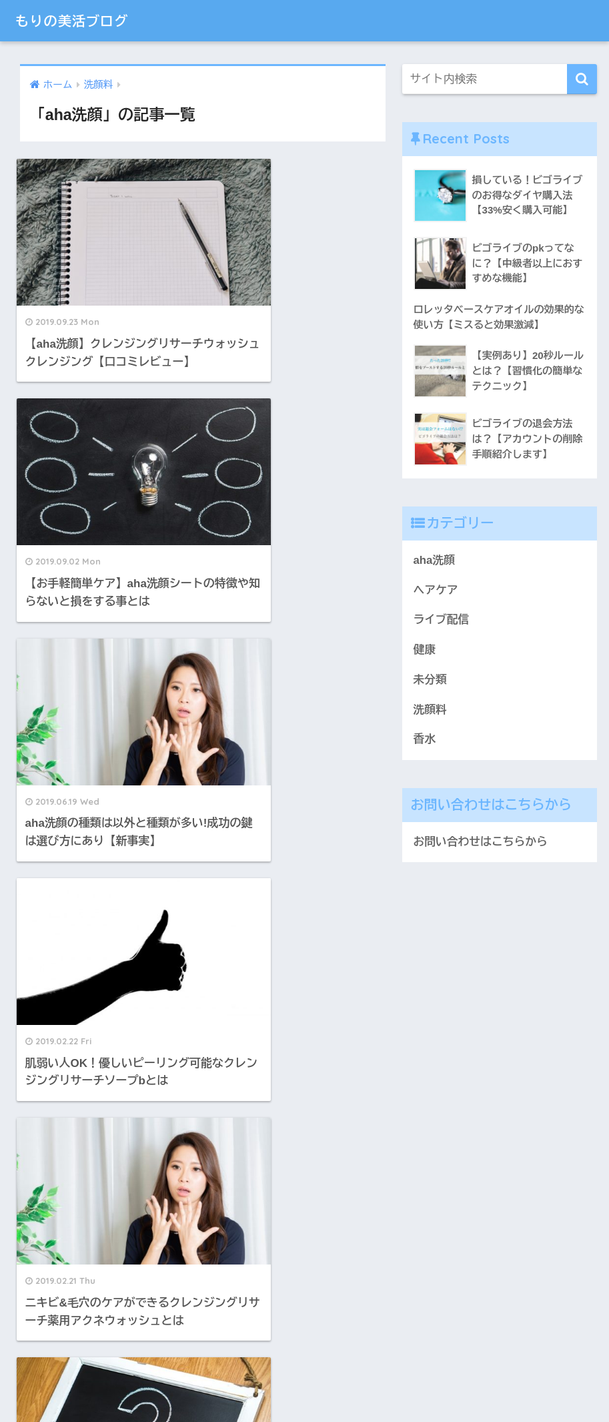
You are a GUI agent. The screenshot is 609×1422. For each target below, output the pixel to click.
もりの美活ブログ (79, 20)
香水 (425, 739)
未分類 (430, 679)
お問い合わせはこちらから (481, 841)
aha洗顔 (434, 560)
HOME (304, 1365)
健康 (425, 649)
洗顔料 (430, 709)
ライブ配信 (442, 619)
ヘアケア (436, 590)
